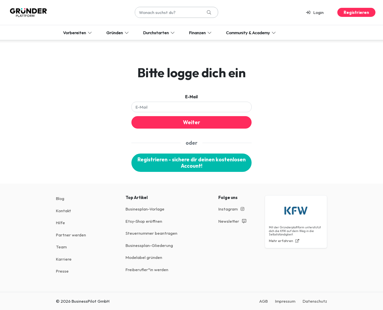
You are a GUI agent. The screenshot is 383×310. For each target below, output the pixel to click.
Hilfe (60, 222)
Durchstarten (159, 32)
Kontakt (63, 210)
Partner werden (71, 234)
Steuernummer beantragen (151, 233)
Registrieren (356, 12)
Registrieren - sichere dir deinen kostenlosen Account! (192, 162)
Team (61, 246)
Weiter (191, 122)
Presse (62, 271)
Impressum (285, 301)
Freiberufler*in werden (147, 269)
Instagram (231, 208)
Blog (60, 198)
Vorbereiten (78, 32)
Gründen (117, 32)
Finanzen (200, 32)
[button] (317, 12)
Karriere (64, 259)
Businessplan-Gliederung (149, 245)
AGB (263, 301)
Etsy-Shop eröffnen (144, 221)
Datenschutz (315, 301)
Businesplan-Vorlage (145, 208)
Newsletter (232, 221)
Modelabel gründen (144, 257)
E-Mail (191, 96)
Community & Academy (251, 32)
